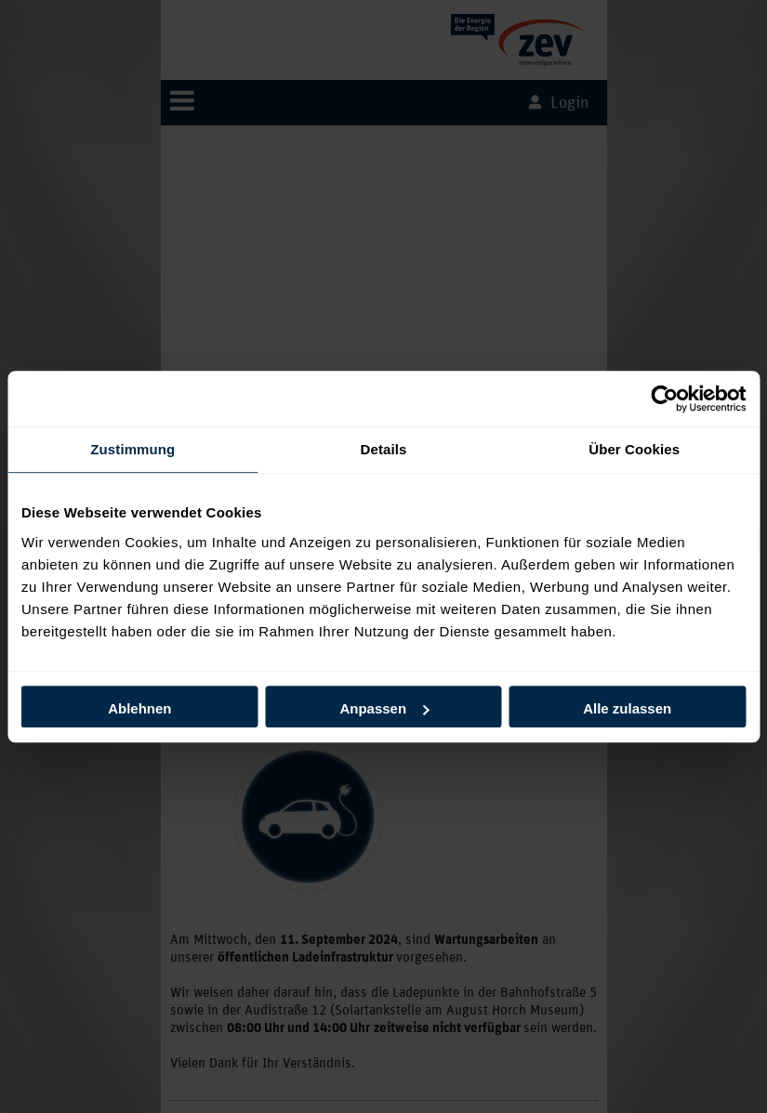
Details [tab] (384, 449)
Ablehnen (139, 708)
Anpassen (384, 708)
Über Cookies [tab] (634, 449)
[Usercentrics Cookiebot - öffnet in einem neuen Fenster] (664, 398)
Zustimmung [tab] (132, 449)
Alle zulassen (627, 708)
